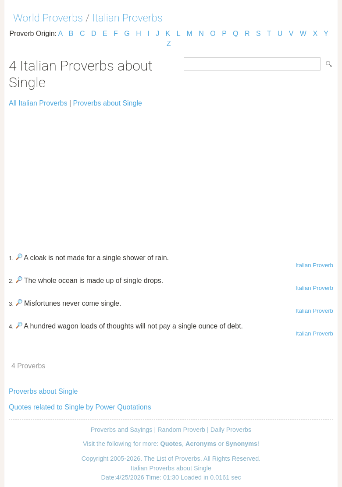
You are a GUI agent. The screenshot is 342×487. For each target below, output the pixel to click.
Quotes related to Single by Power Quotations (80, 407)
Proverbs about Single (107, 103)
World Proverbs (48, 18)
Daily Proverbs (231, 429)
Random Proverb (181, 429)
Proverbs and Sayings (122, 429)
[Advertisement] (171, 176)
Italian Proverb (314, 265)
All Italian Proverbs (38, 103)
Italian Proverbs (127, 18)
